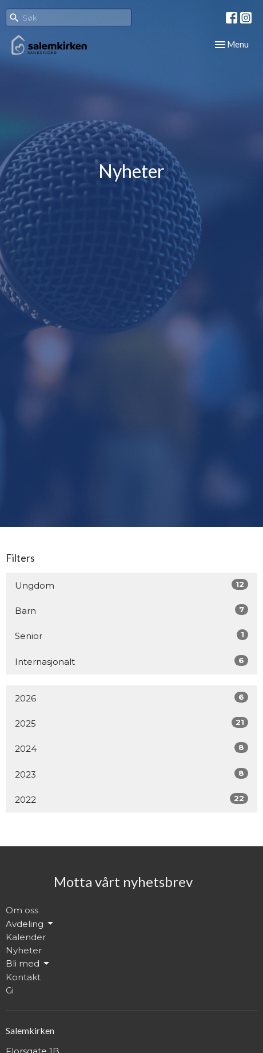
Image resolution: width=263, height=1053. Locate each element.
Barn (131, 610)
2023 (131, 774)
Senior (131, 635)
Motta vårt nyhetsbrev (123, 881)
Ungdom (131, 585)
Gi (10, 990)
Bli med (28, 963)
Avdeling (30, 923)
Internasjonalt (131, 661)
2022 (131, 799)
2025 (131, 723)
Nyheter (24, 950)
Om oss (22, 910)
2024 (131, 748)
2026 (131, 698)
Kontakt (23, 977)
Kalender (26, 937)
